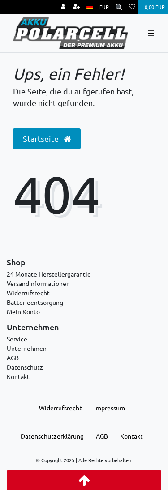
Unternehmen (27, 348)
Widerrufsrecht (28, 293)
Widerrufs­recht (60, 408)
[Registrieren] (76, 7)
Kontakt (18, 376)
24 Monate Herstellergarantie (49, 274)
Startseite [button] (47, 139)
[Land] (89, 7)
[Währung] (104, 7)
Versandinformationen (38, 283)
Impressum (109, 408)
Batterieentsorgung (35, 302)
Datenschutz (25, 367)
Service (17, 339)
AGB (13, 358)
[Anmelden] (63, 7)
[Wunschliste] (132, 7)
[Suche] (119, 7)
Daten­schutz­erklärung (52, 436)
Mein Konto (23, 311)
